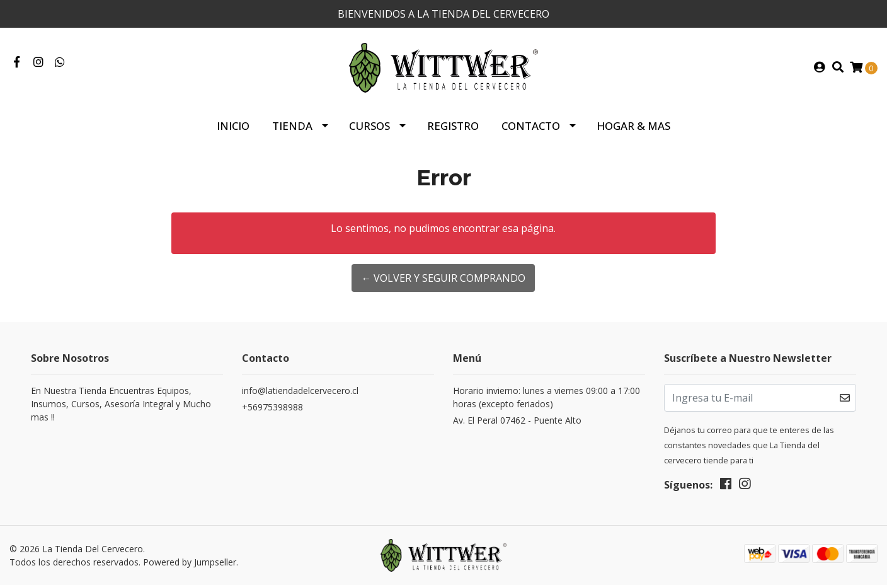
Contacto (530, 126)
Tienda (292, 126)
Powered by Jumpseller (189, 562)
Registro (453, 126)
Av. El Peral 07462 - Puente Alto (517, 420)
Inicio (233, 126)
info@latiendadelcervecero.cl (300, 391)
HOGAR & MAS (633, 126)
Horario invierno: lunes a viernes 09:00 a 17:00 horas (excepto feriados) (546, 397)
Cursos (369, 126)
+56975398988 (272, 407)
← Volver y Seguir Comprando (443, 278)
